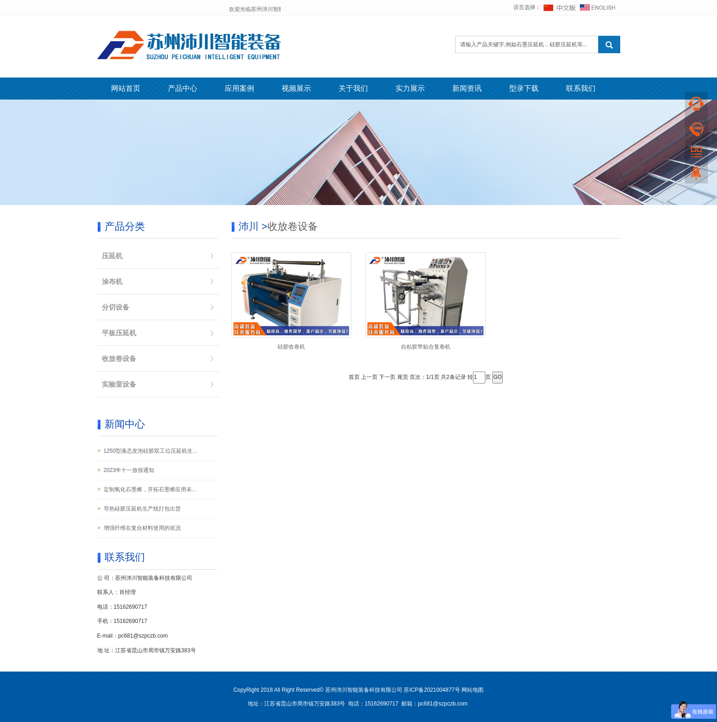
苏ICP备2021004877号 (432, 690)
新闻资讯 (467, 88)
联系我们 (580, 88)
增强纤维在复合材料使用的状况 (142, 528)
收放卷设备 (292, 226)
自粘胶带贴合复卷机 (425, 347)
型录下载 (524, 88)
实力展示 (410, 88)
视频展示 (296, 88)
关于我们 (353, 88)
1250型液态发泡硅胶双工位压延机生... (151, 451)
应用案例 (239, 88)
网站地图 (472, 690)
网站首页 (125, 88)
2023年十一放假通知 (129, 470)
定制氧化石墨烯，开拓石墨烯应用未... (150, 489)
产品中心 (182, 88)
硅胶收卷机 (291, 347)
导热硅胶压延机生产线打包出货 (142, 508)
